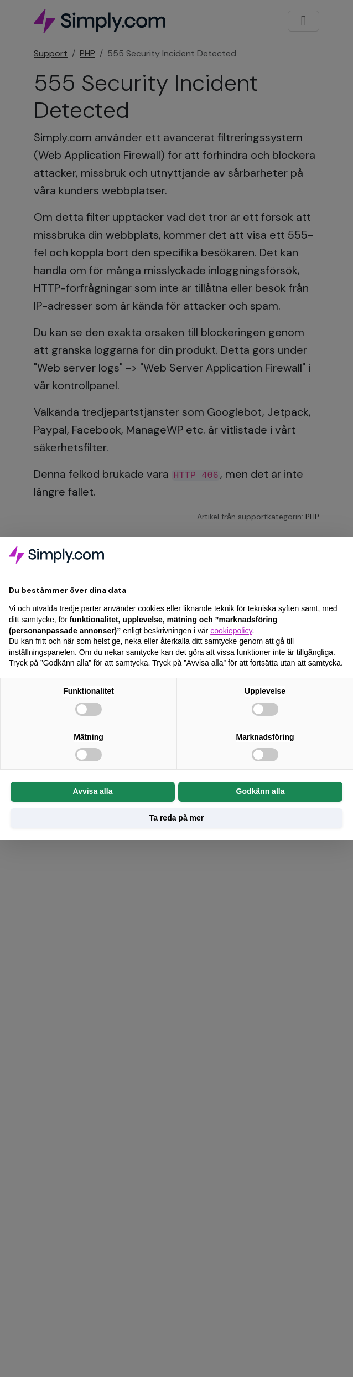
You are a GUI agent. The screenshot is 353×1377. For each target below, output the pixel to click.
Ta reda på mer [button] (176, 817)
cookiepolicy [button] (231, 630)
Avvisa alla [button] (93, 791)
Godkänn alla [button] (260, 791)
